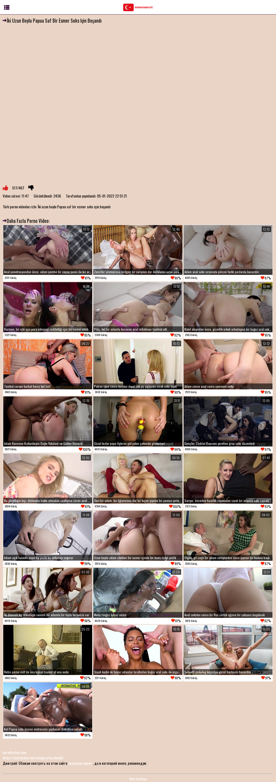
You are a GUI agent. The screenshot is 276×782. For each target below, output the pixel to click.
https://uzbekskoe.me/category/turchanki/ (33, 757)
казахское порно (80, 763)
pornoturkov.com (14, 752)
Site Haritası (138, 778)
